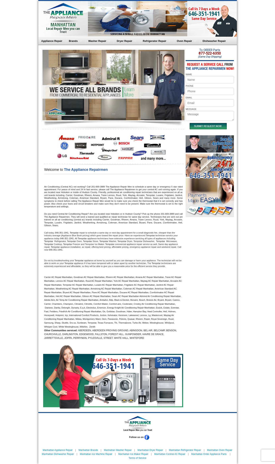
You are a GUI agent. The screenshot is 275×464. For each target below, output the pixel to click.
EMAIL (189, 97)
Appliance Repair (51, 40)
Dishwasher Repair (214, 40)
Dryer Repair (124, 40)
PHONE (189, 86)
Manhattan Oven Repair (219, 450)
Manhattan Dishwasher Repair (58, 454)
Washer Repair (97, 40)
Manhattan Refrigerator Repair (185, 450)
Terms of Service (137, 458)
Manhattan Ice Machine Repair (96, 454)
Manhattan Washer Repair (118, 450)
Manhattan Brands (88, 450)
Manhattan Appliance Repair (58, 450)
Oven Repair (184, 40)
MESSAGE (191, 109)
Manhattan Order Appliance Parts (208, 454)
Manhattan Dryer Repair (150, 450)
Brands (73, 40)
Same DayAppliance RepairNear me (222, 143)
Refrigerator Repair (154, 40)
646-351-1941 (204, 14)
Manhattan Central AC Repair (169, 454)
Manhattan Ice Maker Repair (133, 454)
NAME (189, 74)
